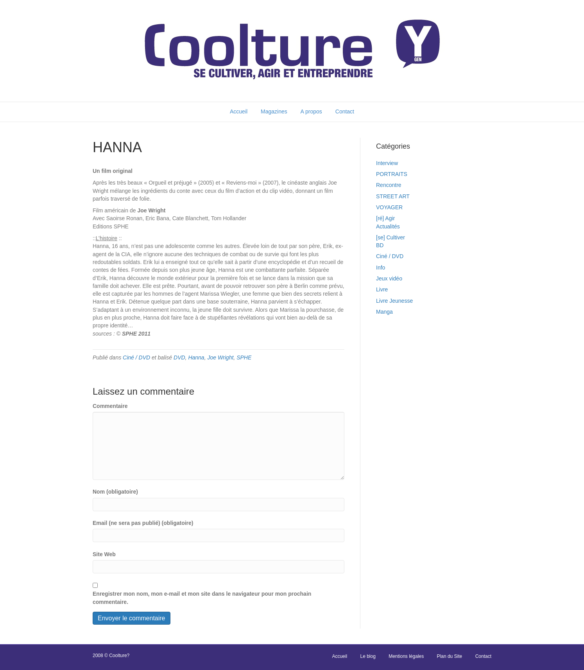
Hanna (196, 357)
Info (380, 267)
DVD (179, 357)
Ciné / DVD (136, 357)
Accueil (238, 111)
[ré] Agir (385, 218)
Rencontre (388, 185)
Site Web (104, 554)
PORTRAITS (391, 174)
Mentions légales (406, 656)
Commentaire (110, 406)
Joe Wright (220, 357)
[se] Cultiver (390, 237)
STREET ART (393, 196)
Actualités (388, 226)
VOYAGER (389, 207)
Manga (384, 312)
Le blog (367, 656)
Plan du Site (449, 656)
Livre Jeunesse (394, 301)
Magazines (274, 111)
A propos (311, 111)
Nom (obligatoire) (115, 492)
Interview (387, 163)
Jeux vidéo (389, 278)
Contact (344, 111)
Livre (382, 289)
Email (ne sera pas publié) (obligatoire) (143, 523)
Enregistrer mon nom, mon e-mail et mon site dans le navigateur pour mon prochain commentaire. (202, 598)
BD (379, 245)
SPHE (243, 357)
